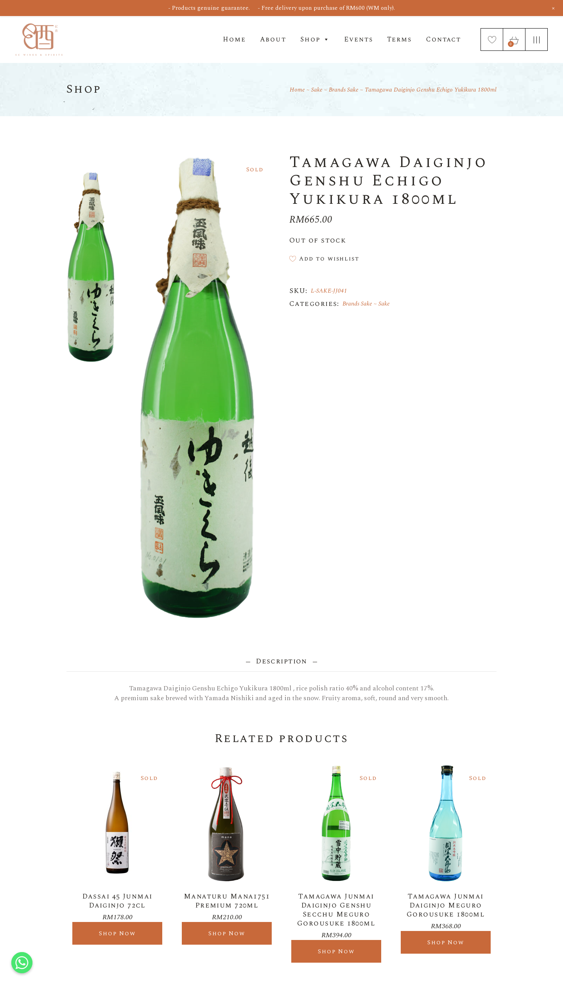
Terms (399, 39)
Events (358, 39)
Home (234, 39)
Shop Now (117, 933)
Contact (443, 39)
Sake (384, 303)
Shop (315, 39)
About (273, 39)
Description (281, 661)
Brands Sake (357, 303)
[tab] (281, 661)
